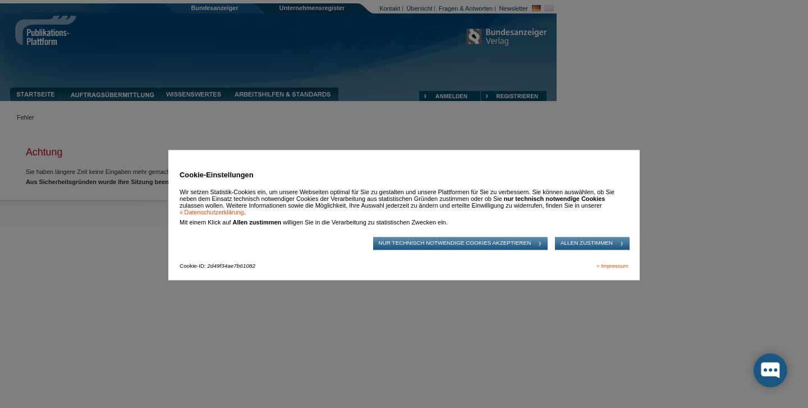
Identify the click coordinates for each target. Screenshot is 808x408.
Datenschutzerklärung (214, 212)
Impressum (614, 266)
